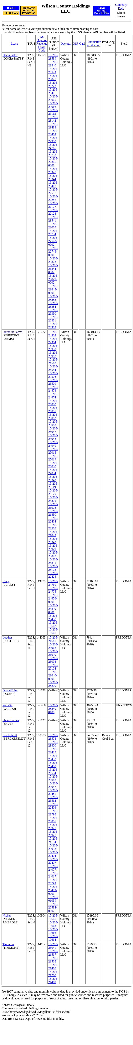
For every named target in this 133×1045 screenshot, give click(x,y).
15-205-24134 (53, 840)
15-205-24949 (53, 444)
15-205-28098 (53, 660)
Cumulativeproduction (93, 43)
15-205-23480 (53, 764)
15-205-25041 (53, 946)
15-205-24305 (53, 499)
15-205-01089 (53, 898)
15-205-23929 (53, 547)
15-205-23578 (53, 736)
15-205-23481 (53, 792)
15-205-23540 (53, 63)
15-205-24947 (53, 430)
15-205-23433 (53, 125)
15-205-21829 (53, 533)
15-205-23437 (53, 750)
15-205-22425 (53, 575)
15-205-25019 (53, 457)
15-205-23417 (53, 184)
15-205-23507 (53, 526)
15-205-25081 (53, 409)
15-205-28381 (53, 318)
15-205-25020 (53, 464)
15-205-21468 (53, 966)
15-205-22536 (53, 191)
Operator (65, 43)
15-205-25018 (53, 450)
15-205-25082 (53, 416)
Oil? (75, 43)
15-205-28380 (53, 311)
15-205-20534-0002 (53, 907)
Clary (6, 581)
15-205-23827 (53, 77)
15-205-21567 (53, 952)
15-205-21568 (53, 959)
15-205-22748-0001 (53, 251)
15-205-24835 (53, 561)
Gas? (82, 43)
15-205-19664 (53, 938)
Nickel (7, 915)
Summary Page (121, 6)
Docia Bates (10, 55)
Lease (14, 43)
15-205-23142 (53, 118)
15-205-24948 (53, 437)
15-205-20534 (53, 771)
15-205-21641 (53, 639)
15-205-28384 (53, 305)
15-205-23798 (53, 812)
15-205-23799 (53, 881)
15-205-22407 (53, 861)
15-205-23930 (53, 347)
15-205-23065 (53, 98)
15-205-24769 (53, 583)
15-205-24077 (53, 867)
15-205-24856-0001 (53, 598)
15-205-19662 (53, 624)
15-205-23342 (53, 540)
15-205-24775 (53, 589)
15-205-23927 (53, 833)
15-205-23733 (53, 153)
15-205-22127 (53, 205)
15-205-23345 (53, 170)
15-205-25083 (53, 423)
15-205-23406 (53, 91)
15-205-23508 (53, 375)
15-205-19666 (53, 931)
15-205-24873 (53, 388)
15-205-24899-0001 (53, 609)
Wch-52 (8, 705)
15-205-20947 (53, 785)
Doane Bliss (10, 690)
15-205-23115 (53, 112)
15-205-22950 (53, 139)
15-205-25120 (53, 492)
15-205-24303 (53, 333)
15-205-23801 (53, 819)
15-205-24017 (53, 874)
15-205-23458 (53, 617)
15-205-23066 (53, 105)
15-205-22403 (53, 805)
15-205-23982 (53, 354)
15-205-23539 (53, 56)
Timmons (8, 944)
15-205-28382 (53, 325)
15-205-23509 (53, 382)
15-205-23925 (53, 826)
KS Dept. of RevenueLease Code (41, 43)
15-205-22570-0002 (53, 241)
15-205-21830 (53, 512)
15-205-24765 (53, 146)
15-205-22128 (53, 212)
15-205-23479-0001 (53, 890)
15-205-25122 (53, 568)
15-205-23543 (53, 70)
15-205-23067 (53, 225)
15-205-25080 (53, 402)
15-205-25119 (53, 485)
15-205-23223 (53, 84)
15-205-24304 (53, 340)
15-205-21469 (53, 980)
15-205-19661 (53, 631)
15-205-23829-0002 (53, 279)
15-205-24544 (53, 368)
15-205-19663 (53, 924)
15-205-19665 (53, 917)
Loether (7, 637)
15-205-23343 (53, 478)
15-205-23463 (53, 132)
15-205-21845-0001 (53, 289)
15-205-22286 (53, 198)
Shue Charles (11, 720)
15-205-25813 (53, 554)
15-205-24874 (53, 395)
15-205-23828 (53, 260)
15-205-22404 (53, 854)
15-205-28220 (53, 684)
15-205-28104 (53, 666)
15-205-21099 (53, 653)
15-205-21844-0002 (53, 269)
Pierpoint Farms (12, 332)
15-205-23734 (53, 232)
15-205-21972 (53, 506)
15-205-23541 (53, 218)
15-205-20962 (53, 646)
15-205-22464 (53, 519)
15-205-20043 (53, 778)
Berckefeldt (10, 735)
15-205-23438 (53, 757)
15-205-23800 (53, 743)
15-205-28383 (53, 298)
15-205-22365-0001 (53, 162)
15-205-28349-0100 (53, 709)
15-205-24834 (53, 471)
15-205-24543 (53, 361)
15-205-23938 (53, 847)
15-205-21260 (53, 973)
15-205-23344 (53, 177)
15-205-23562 (53, 799)
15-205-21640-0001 (53, 675)
